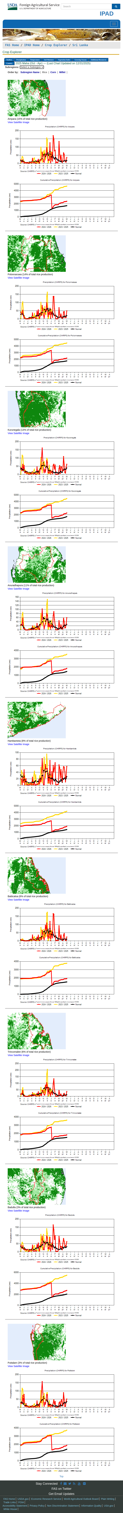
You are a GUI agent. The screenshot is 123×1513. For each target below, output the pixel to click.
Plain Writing (107, 1499)
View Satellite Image (18, 122)
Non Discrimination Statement (63, 1505)
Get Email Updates (61, 1494)
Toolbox (9, 60)
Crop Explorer (56, 45)
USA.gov (108, 1505)
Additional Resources (98, 60)
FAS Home (12, 45)
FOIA (21, 1502)
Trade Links (9, 1502)
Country (9, 63)
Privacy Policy (37, 1505)
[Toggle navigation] (114, 24)
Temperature (35, 60)
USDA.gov (23, 1499)
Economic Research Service (46, 1499)
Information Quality (91, 1505)
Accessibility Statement (15, 1505)
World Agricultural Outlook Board (81, 1499)
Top (62, 1476)
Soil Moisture (49, 60)
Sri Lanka (80, 45)
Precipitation (21, 60)
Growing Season (80, 60)
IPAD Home (32, 45)
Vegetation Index (64, 60)
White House (10, 1509)
